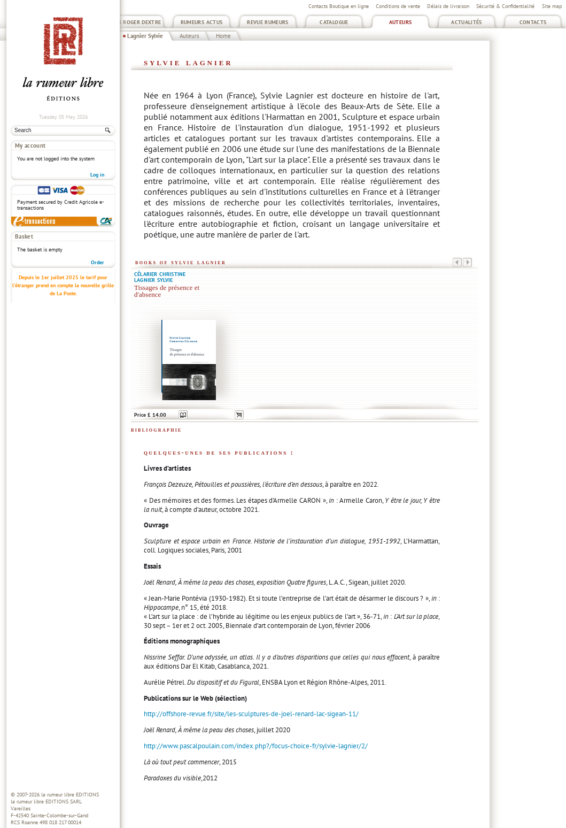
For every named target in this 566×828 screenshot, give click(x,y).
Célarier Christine (159, 274)
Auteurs (400, 22)
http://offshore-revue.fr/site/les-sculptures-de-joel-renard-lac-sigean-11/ (251, 713)
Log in (97, 174)
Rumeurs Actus (202, 22)
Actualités (466, 22)
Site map (552, 6)
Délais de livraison (448, 6)
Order (97, 262)
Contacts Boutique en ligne (338, 6)
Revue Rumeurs (268, 22)
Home (223, 36)
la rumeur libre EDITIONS (70, 794)
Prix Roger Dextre (135, 22)
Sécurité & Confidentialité (505, 6)
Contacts (533, 22)
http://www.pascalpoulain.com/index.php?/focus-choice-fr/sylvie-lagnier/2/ (256, 745)
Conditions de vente (398, 6)
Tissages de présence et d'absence (166, 291)
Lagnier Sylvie (145, 36)
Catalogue (334, 22)
